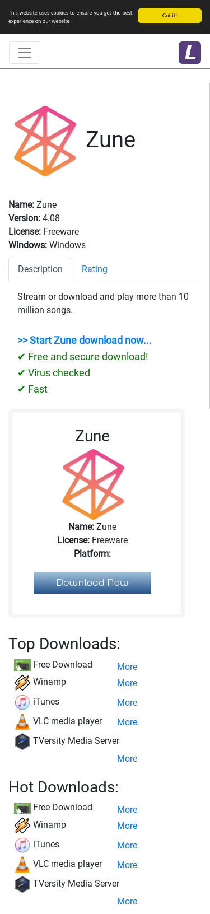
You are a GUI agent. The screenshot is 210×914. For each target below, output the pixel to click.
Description (40, 269)
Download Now (92, 582)
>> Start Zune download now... (84, 340)
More (127, 666)
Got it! (170, 15)
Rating (95, 269)
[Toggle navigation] (24, 52)
